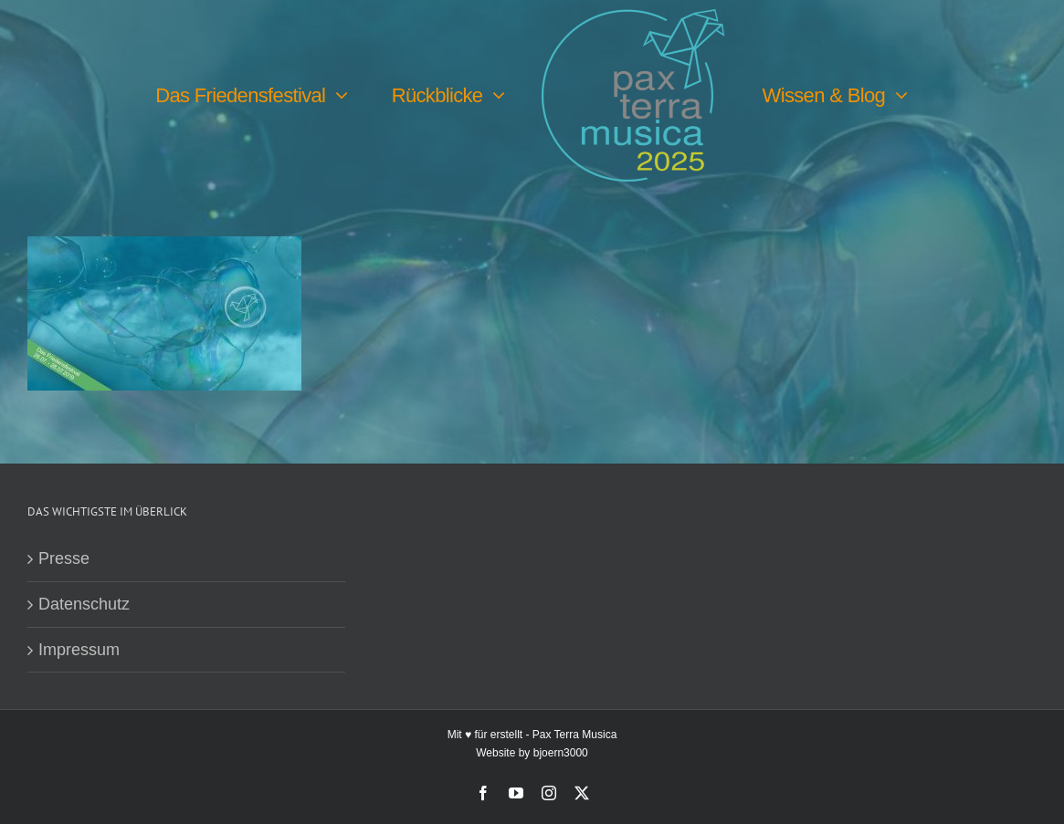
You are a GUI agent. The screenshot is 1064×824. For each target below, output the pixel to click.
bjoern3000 (560, 752)
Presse (64, 558)
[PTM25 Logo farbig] (633, 17)
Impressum (79, 650)
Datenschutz (84, 604)
